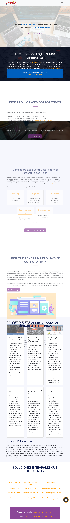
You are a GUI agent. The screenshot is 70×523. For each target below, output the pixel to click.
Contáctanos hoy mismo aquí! (42, 512)
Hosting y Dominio (14, 482)
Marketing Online (30, 488)
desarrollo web (36, 62)
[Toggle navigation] (62, 3)
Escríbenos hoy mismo (54, 68)
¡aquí (53, 216)
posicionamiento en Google (43, 140)
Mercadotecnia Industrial (30, 492)
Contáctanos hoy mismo (35, 33)
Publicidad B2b (50, 482)
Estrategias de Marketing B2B (51, 488)
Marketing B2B (30, 498)
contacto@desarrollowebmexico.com (39, 516)
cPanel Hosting (14, 498)
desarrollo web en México (39, 146)
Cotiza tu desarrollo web (35, 263)
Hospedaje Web (14, 488)
